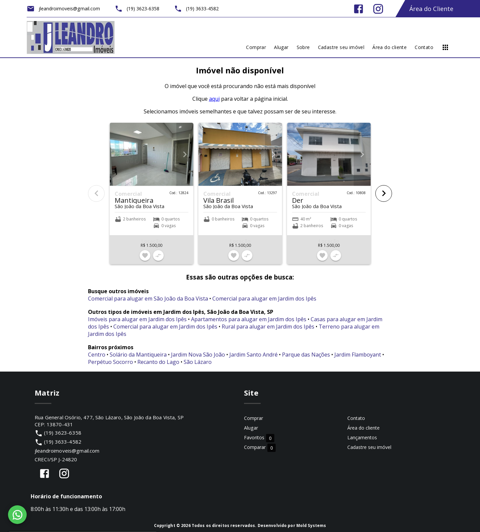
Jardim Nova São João (198, 354)
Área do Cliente (431, 9)
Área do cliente (363, 428)
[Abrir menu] (445, 47)
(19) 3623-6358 (62, 432)
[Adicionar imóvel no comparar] (158, 255)
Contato (356, 418)
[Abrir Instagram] (378, 9)
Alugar (251, 428)
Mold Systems (311, 525)
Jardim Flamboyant (357, 354)
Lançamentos (362, 437)
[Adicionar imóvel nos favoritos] (145, 255)
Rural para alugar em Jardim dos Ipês (268, 326)
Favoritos (259, 438)
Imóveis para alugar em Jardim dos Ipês (137, 319)
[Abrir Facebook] (358, 9)
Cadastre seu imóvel (369, 447)
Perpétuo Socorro (110, 362)
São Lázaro (198, 362)
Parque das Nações (306, 354)
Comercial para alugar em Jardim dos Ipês (264, 298)
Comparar (260, 447)
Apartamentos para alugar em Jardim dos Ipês (248, 319)
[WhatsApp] (17, 514)
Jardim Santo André (253, 354)
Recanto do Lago (158, 362)
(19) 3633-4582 (62, 441)
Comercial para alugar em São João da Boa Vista (148, 298)
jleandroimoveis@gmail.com (67, 450)
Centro (96, 354)
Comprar (253, 418)
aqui (214, 98)
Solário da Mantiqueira (138, 354)
